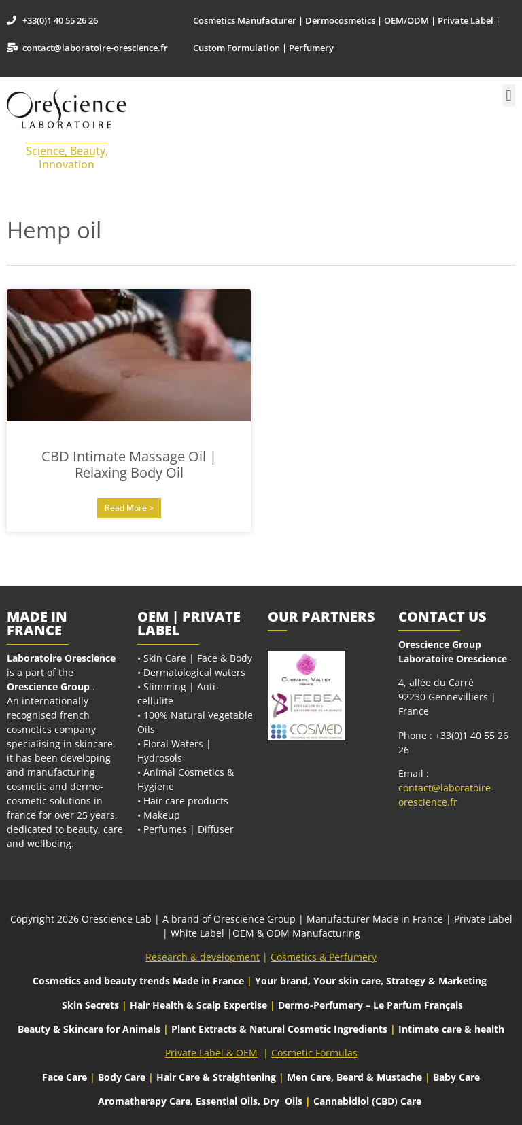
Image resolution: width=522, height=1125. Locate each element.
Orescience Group (48, 686)
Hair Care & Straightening (217, 1077)
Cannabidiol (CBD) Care (367, 1100)
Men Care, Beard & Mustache (354, 1077)
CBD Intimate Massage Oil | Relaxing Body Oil (129, 464)
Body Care (121, 1077)
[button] (508, 95)
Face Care (66, 1077)
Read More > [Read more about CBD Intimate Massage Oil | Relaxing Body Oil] (129, 508)
